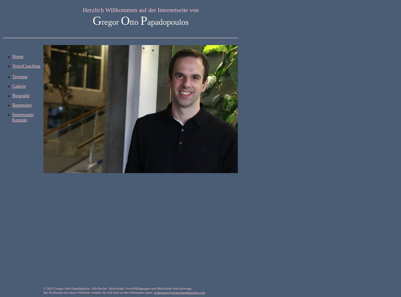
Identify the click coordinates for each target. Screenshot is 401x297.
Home (18, 56)
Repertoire (22, 105)
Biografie (21, 95)
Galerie (19, 86)
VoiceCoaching (26, 66)
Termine (20, 76)
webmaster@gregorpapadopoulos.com (179, 292)
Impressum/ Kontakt (23, 117)
